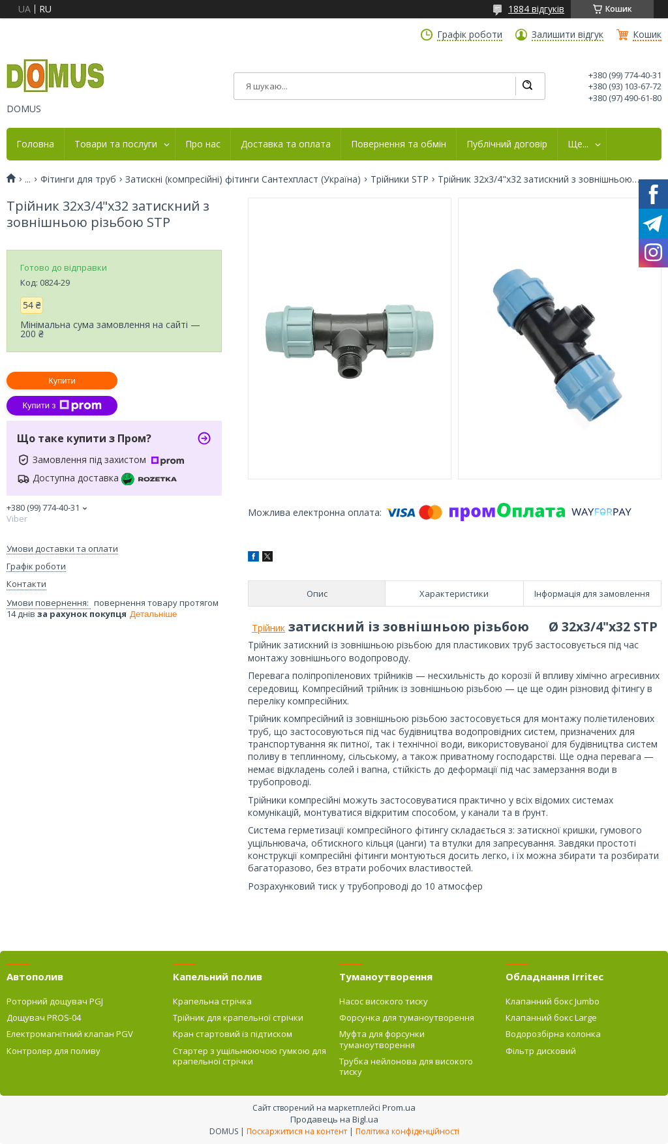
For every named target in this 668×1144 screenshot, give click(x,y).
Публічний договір (506, 144)
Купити (62, 380)
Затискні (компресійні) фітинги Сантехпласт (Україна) (243, 179)
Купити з (61, 406)
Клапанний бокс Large (551, 1017)
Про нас (202, 144)
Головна (35, 144)
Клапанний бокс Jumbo (553, 1001)
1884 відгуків (536, 9)
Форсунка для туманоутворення (406, 1017)
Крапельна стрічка (212, 1001)
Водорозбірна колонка (553, 1034)
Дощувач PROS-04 (44, 1017)
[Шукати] (527, 86)
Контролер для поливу (53, 1051)
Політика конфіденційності (407, 1131)
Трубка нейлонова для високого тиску (406, 1066)
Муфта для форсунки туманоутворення (382, 1039)
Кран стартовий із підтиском (232, 1034)
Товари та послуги (115, 144)
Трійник (268, 628)
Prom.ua (399, 1107)
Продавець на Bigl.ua (334, 1119)
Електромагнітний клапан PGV (70, 1034)
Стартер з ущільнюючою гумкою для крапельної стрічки (249, 1056)
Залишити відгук (567, 34)
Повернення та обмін (398, 144)
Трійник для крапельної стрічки (238, 1017)
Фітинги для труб (78, 179)
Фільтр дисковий (541, 1051)
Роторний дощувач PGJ (55, 1001)
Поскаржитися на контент (297, 1131)
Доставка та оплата (286, 144)
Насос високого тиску (383, 1001)
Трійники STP (400, 179)
